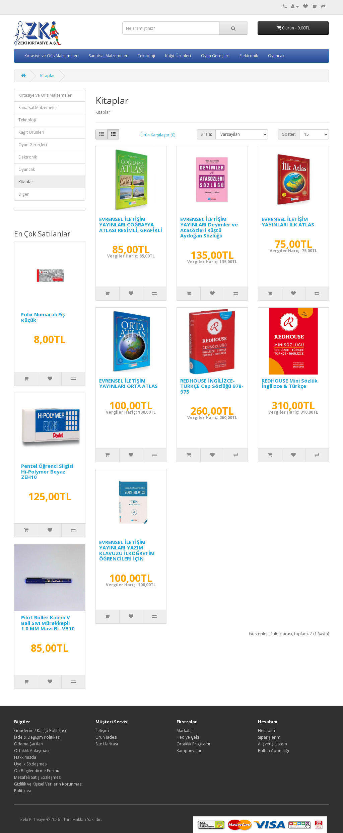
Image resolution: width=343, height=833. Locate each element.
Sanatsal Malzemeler (108, 56)
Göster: (289, 134)
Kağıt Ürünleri (178, 56)
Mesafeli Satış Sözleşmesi (38, 777)
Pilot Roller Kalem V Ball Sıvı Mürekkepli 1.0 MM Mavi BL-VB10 (48, 623)
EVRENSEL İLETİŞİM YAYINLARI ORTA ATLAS (128, 383)
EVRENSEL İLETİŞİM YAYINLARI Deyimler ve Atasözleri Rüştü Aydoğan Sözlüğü (209, 227)
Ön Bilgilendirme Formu (36, 770)
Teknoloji (146, 56)
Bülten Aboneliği (273, 750)
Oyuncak (276, 56)
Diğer (23, 194)
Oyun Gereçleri (215, 56)
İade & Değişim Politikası (37, 737)
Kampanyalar (189, 750)
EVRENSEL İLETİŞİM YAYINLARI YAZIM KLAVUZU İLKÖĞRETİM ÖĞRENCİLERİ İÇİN (127, 550)
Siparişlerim (269, 737)
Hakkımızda (25, 757)
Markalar (185, 730)
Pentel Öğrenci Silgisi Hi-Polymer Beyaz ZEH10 (47, 471)
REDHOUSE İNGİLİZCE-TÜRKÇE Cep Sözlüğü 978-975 (212, 386)
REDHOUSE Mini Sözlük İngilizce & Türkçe (290, 383)
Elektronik (248, 56)
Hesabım (266, 730)
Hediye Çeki (188, 737)
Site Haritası (106, 744)
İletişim (102, 730)
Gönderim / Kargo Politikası (40, 730)
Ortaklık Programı (193, 744)
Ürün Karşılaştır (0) (157, 135)
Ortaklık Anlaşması (31, 750)
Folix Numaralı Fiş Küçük (43, 317)
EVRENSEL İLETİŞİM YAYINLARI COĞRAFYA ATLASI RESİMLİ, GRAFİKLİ (130, 224)
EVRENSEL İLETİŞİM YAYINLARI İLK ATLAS (288, 222)
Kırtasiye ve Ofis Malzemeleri (51, 56)
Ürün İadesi (106, 737)
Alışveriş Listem (272, 744)
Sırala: (206, 134)
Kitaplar (47, 76)
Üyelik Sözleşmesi (31, 764)
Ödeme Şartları (28, 744)
